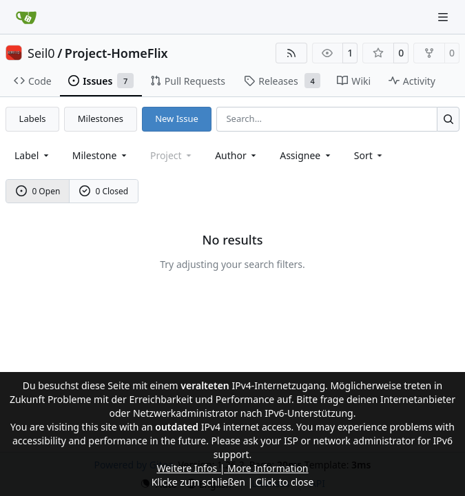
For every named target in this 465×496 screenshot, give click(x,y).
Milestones (100, 118)
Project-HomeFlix (116, 53)
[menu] (369, 155)
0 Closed (104, 191)
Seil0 (41, 53)
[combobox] (33, 155)
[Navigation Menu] (444, 17)
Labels (32, 118)
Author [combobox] (236, 155)
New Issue (176, 118)
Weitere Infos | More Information (232, 468)
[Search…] (448, 119)
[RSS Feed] (291, 53)
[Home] (26, 17)
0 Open (38, 191)
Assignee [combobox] (306, 155)
